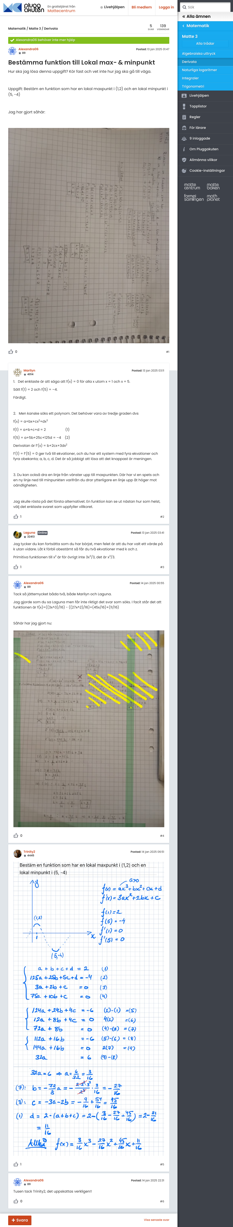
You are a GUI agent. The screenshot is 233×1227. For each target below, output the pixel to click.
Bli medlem (142, 7)
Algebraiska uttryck (198, 53)
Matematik (17, 28)
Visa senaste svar (156, 1220)
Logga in (166, 7)
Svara (22, 1220)
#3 (162, 567)
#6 (162, 1202)
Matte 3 (35, 28)
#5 (162, 1165)
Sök (184, 7)
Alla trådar (205, 43)
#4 (162, 836)
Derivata (51, 28)
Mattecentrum (61, 11)
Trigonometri (193, 86)
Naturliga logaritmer (199, 70)
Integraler (190, 78)
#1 (167, 352)
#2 (162, 517)
